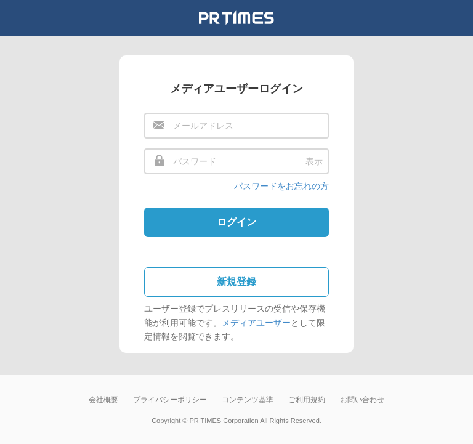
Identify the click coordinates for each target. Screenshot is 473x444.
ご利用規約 (306, 399)
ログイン (236, 222)
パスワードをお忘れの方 (281, 186)
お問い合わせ (362, 399)
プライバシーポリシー (170, 399)
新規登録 (236, 281)
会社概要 (103, 399)
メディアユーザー (256, 323)
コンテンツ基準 (247, 399)
